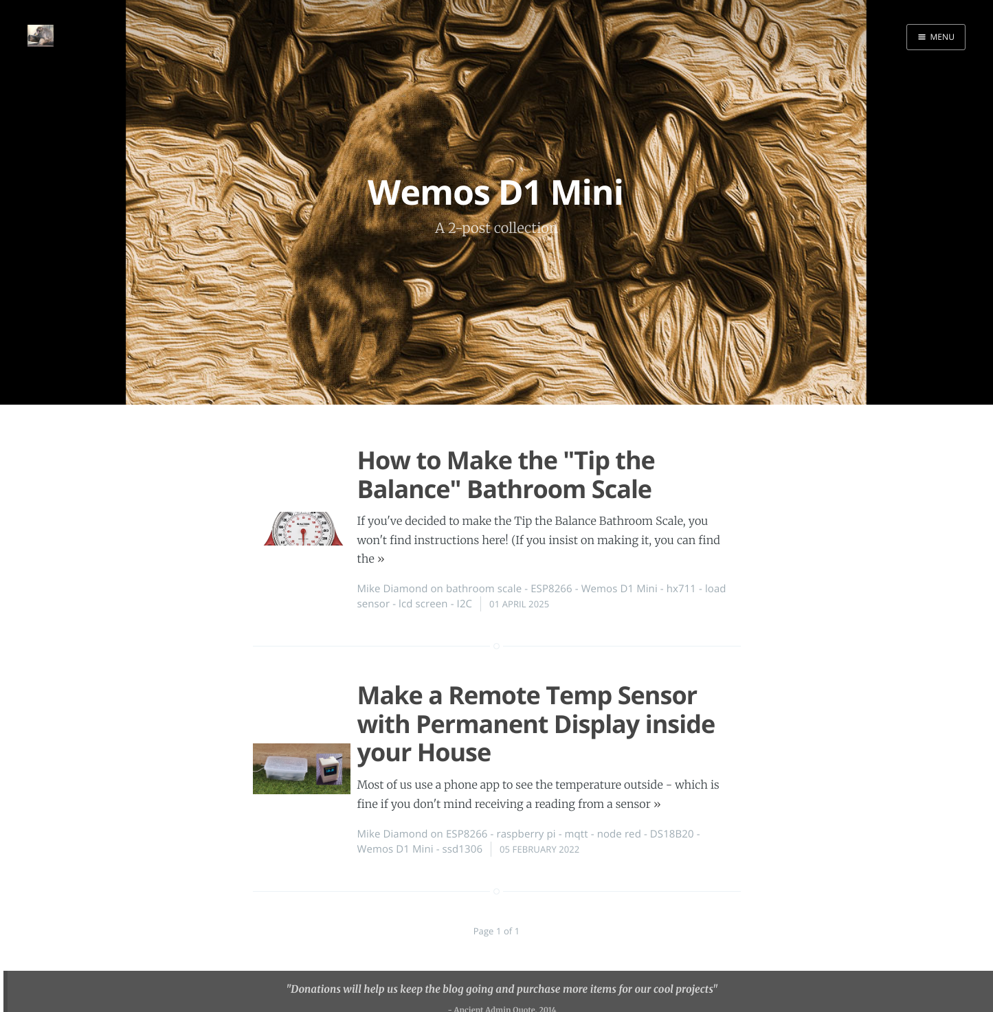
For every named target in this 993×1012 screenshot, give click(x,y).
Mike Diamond (392, 589)
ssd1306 (462, 849)
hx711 (681, 589)
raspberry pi (525, 834)
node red (619, 834)
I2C (465, 604)
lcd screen (423, 604)
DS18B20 (672, 834)
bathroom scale (484, 589)
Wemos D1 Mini (619, 589)
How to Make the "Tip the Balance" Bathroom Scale (506, 474)
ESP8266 (551, 589)
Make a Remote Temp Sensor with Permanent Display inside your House (536, 723)
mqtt (576, 834)
